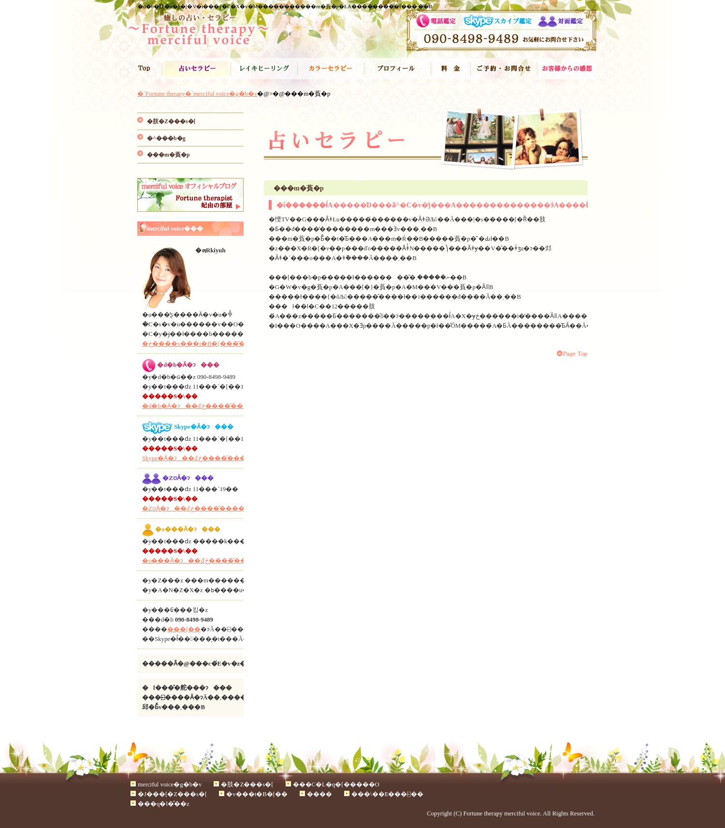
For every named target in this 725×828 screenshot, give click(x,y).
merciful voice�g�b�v (170, 784)
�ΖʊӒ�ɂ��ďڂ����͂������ (199, 508)
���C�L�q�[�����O (264, 68)
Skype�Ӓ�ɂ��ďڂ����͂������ (203, 458)
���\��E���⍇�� (503, 68)
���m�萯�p (168, 154)
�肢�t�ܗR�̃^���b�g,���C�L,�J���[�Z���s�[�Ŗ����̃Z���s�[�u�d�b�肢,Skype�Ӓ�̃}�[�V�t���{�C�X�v (198, 31)
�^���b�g (166, 138)
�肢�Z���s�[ (196, 68)
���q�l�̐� (567, 68)
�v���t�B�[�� (397, 68)
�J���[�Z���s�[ (330, 68)
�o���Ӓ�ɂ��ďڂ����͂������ (207, 560)
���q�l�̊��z (163, 803)
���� (450, 68)
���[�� (184, 629)
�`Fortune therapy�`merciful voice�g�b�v (145, 68)
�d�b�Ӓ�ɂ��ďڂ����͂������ (205, 406)
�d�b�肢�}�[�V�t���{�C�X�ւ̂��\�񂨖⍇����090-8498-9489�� (501, 31)
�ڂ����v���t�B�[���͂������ (209, 343)
